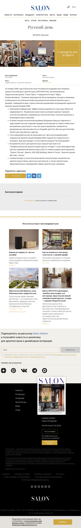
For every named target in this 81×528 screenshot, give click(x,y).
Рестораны (43, 21)
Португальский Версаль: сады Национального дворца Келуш (22, 292)
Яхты (27, 21)
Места (52, 15)
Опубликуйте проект (49, 443)
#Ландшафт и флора (15, 309)
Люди (65, 15)
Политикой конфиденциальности (16, 357)
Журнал (73, 15)
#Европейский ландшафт (17, 311)
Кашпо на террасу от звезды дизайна (21, 253)
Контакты (60, 474)
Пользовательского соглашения (64, 355)
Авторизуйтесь (29, 200)
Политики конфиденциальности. (24, 525)
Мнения (52, 21)
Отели (33, 21)
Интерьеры (18, 15)
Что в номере (49, 431)
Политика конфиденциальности (35, 480)
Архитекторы (42, 15)
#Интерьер (45, 263)
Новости (8, 15)
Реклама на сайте (22, 474)
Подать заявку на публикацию (17, 477)
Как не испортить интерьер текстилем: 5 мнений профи (55, 253)
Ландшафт (29, 15)
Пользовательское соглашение (48, 477)
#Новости (12, 265)
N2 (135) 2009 (47, 82)
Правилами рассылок (37, 357)
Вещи (59, 15)
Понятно (63, 522)
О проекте (5, 474)
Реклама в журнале (42, 474)
